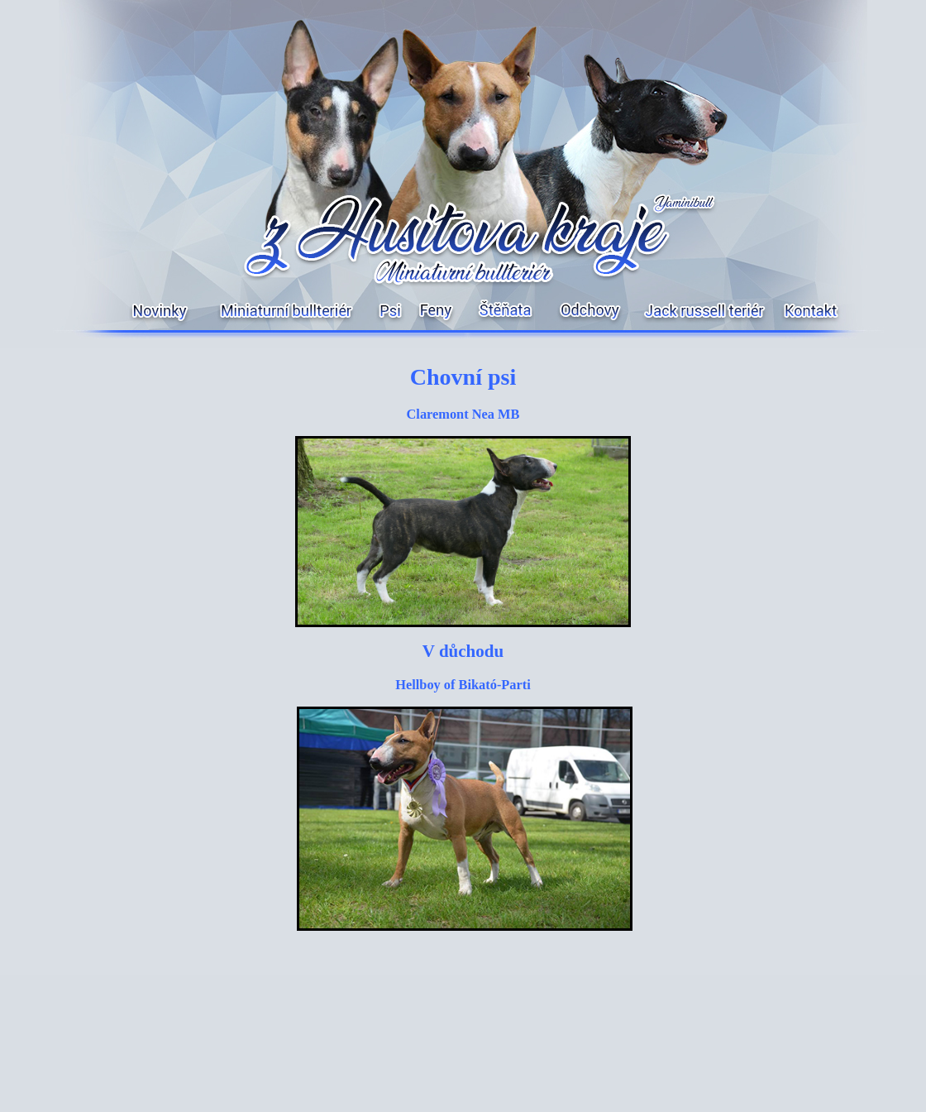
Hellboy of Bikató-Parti (463, 685)
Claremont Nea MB (463, 414)
